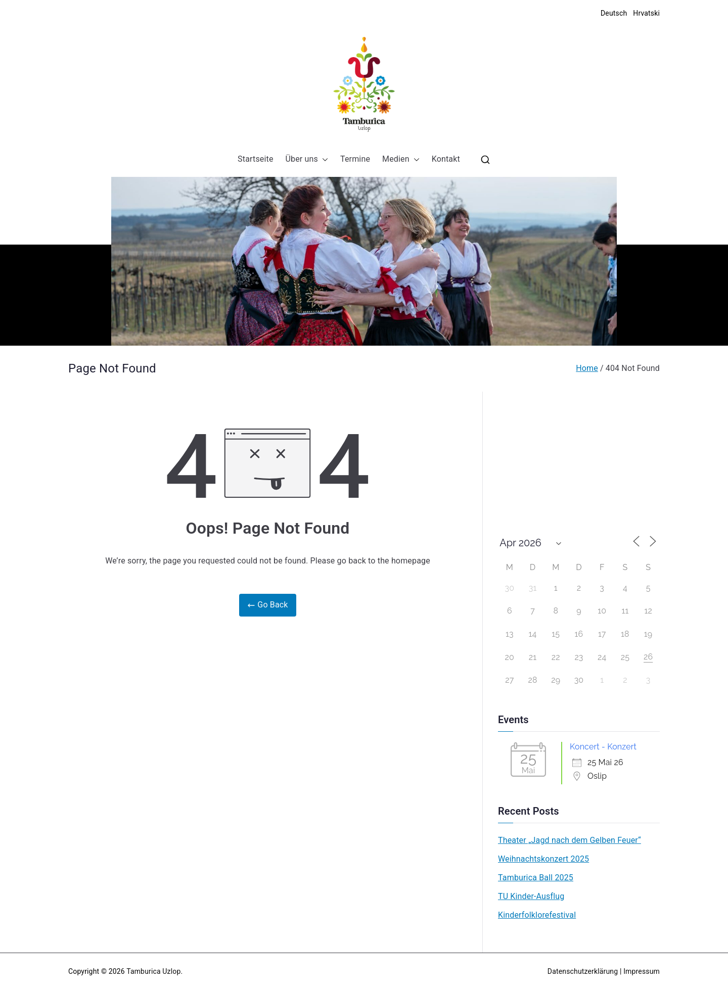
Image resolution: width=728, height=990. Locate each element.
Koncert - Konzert (603, 746)
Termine (355, 159)
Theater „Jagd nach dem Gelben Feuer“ (569, 840)
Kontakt (446, 159)
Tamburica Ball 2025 (535, 877)
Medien (401, 159)
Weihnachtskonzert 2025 (543, 859)
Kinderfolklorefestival (537, 915)
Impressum (641, 971)
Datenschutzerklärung (583, 971)
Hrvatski (646, 13)
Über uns (307, 159)
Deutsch (614, 13)
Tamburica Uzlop (153, 971)
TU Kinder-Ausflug (531, 896)
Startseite (255, 159)
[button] (323, 159)
